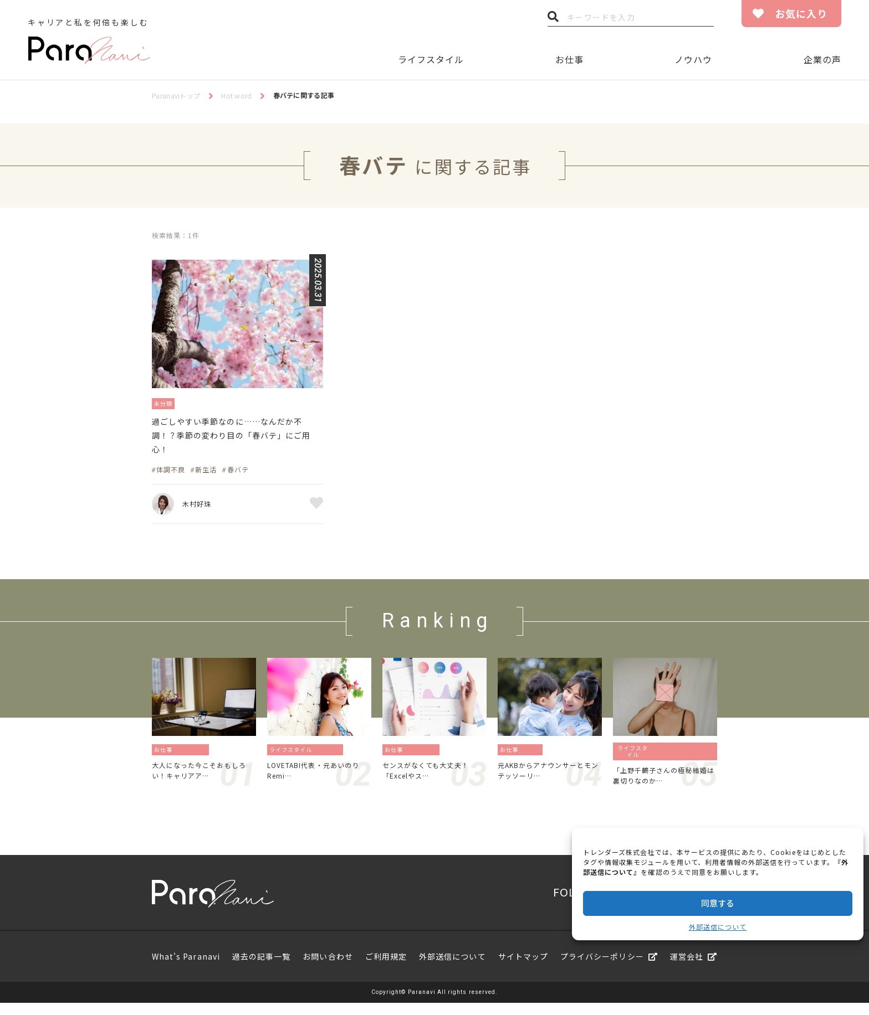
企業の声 (822, 59)
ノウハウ (693, 59)
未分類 (166, 403)
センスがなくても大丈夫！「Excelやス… (432, 779)
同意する (717, 903)
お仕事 (569, 59)
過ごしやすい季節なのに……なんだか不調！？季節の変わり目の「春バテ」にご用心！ (236, 439)
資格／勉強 (195, 757)
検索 (553, 19)
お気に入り (801, 13)
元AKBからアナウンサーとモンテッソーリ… (548, 779)
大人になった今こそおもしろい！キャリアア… (202, 779)
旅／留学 (331, 757)
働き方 (534, 757)
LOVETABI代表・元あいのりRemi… (317, 779)
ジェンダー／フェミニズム (684, 758)
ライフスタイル (431, 59)
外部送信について (718, 926)
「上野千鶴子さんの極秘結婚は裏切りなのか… (663, 785)
